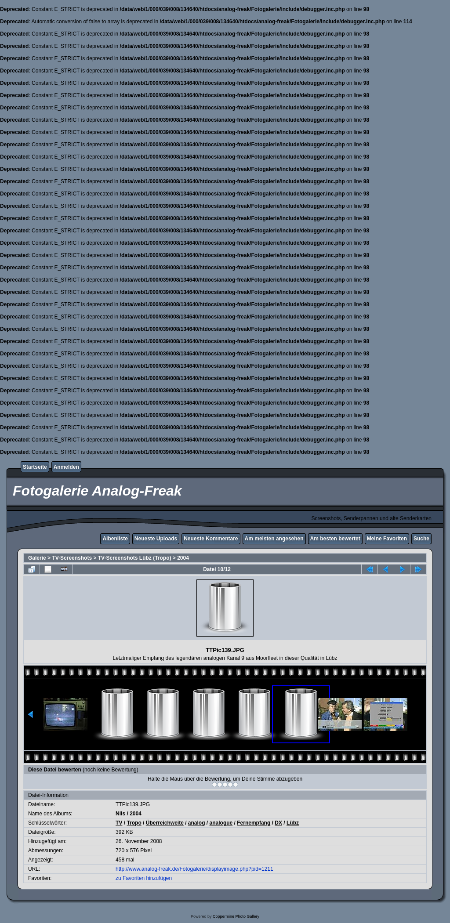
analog (196, 823)
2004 (183, 558)
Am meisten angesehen (274, 539)
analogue (221, 823)
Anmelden (66, 467)
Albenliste (114, 539)
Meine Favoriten (387, 539)
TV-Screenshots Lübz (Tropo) (134, 558)
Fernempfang (253, 823)
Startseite (35, 467)
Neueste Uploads (155, 539)
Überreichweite (165, 823)
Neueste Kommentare (211, 539)
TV (119, 823)
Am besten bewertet (335, 539)
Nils (120, 814)
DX (278, 823)
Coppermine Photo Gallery (236, 916)
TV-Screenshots (72, 558)
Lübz (293, 823)
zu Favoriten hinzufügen (144, 878)
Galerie (37, 558)
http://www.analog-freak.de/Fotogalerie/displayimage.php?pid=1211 (194, 869)
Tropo (134, 823)
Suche (421, 539)
